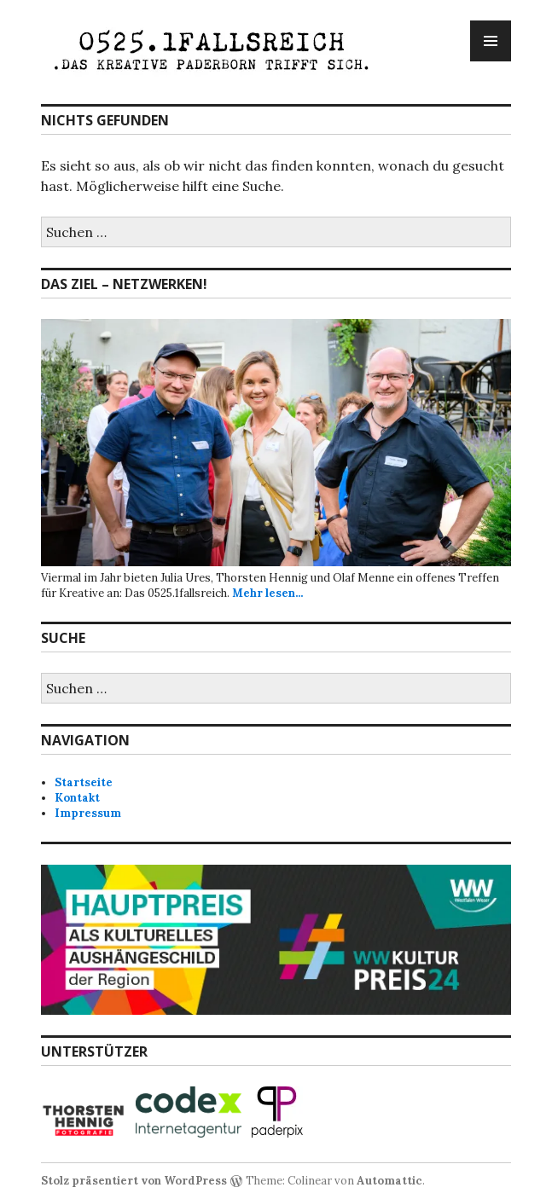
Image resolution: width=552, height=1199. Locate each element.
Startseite (84, 782)
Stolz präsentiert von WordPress (134, 1180)
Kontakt (77, 798)
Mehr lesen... (267, 593)
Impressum (88, 813)
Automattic (389, 1180)
